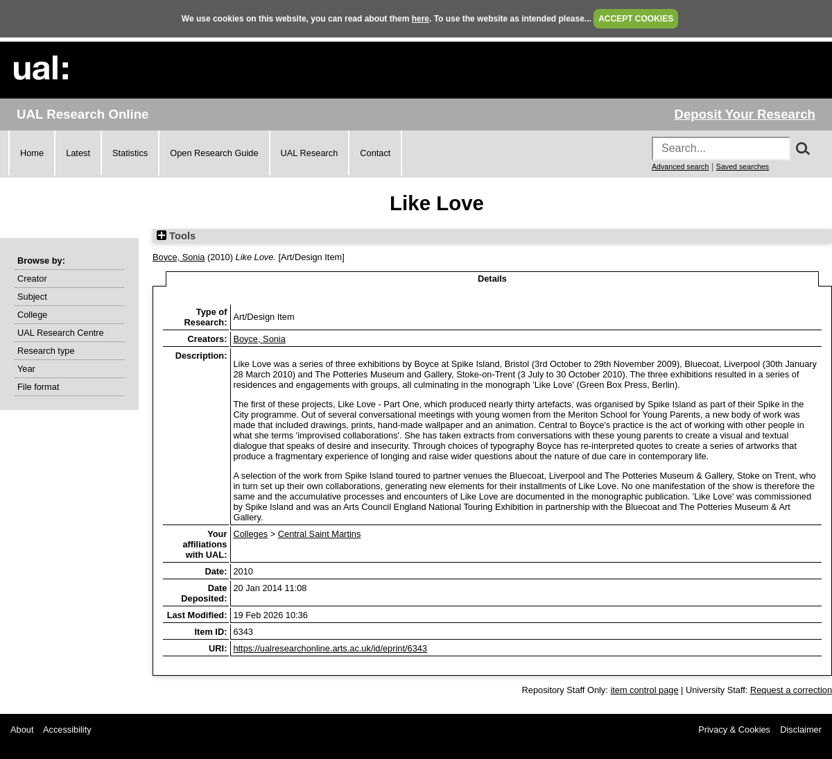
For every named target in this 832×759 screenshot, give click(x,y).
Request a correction (791, 690)
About (21, 729)
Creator (32, 278)
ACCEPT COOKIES (635, 19)
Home (32, 153)
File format (38, 387)
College (32, 314)
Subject (32, 296)
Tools (176, 235)
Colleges (250, 534)
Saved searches (742, 166)
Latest (78, 153)
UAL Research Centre (60, 332)
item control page (644, 690)
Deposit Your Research (744, 114)
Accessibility (67, 729)
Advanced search (680, 166)
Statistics (130, 153)
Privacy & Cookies (734, 729)
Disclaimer (801, 729)
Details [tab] (492, 278)
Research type (46, 351)
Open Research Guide (214, 153)
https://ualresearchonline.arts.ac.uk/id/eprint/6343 (330, 648)
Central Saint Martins (319, 534)
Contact (375, 153)
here (420, 19)
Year (26, 369)
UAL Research (309, 153)
